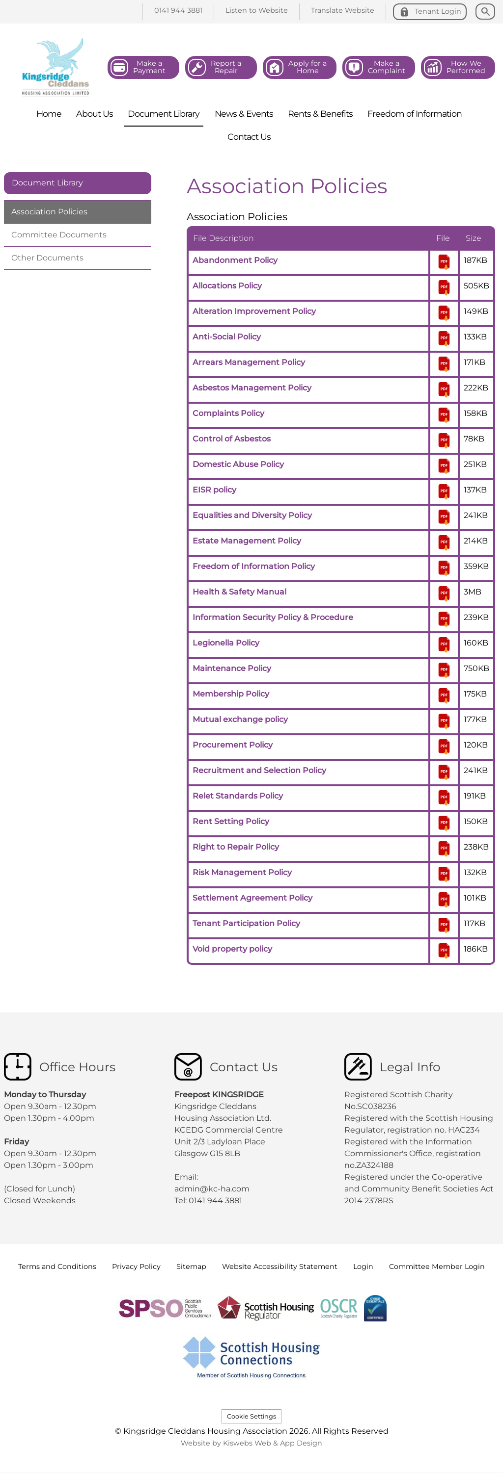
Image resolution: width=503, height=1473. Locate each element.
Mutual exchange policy (240, 719)
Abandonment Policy (235, 260)
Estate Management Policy (247, 540)
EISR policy (214, 489)
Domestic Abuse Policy (238, 464)
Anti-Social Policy (227, 336)
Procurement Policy (233, 744)
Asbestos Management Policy (252, 387)
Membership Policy (231, 693)
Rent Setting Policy (231, 821)
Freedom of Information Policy (254, 566)
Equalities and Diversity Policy (252, 515)
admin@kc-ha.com (213, 1188)
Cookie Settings (251, 1416)
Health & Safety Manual (239, 591)
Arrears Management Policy (249, 362)
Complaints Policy (228, 413)
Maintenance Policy (232, 668)
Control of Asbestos (232, 438)
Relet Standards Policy (238, 796)
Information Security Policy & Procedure (273, 617)
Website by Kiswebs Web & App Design (251, 1443)
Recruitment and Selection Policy (259, 770)
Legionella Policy (226, 642)
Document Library (47, 182)
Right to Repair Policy (236, 847)
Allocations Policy (227, 285)
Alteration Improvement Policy (254, 311)
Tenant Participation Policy (246, 923)
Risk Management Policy (242, 872)
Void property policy (232, 949)
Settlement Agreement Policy (252, 898)
